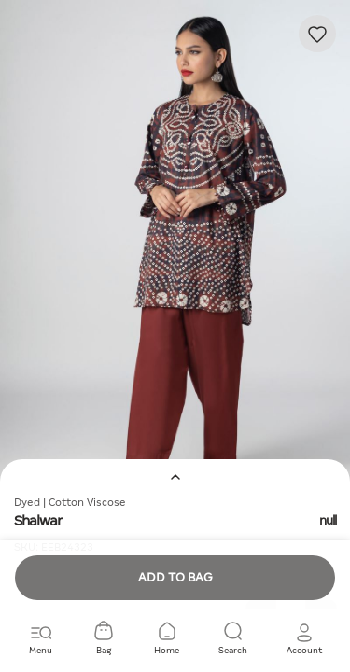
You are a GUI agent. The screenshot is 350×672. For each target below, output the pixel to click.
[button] (304, 639)
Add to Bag (175, 577)
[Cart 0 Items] (103, 639)
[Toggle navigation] (40, 639)
